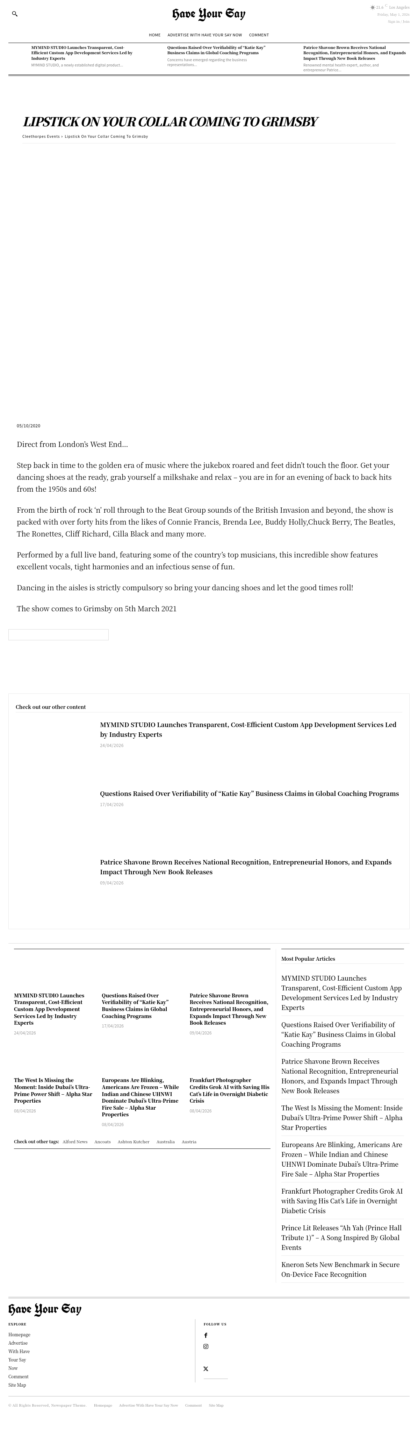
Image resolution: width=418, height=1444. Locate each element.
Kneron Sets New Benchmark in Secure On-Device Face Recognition (342, 1289)
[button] (14, 13)
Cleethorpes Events (41, 136)
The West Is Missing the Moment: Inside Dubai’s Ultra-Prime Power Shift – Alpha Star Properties (53, 1090)
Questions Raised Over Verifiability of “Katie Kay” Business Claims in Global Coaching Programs (216, 49)
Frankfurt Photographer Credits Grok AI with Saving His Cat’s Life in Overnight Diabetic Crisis (229, 1090)
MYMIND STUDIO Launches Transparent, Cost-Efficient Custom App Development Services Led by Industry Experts (81, 52)
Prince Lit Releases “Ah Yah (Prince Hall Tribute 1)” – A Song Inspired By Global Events (341, 1257)
